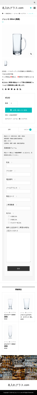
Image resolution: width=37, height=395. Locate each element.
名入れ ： (11, 213)
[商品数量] (14, 103)
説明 (9, 129)
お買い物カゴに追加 (20, 110)
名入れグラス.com (12, 7)
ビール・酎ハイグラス (20, 119)
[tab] (9, 129)
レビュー (27, 130)
